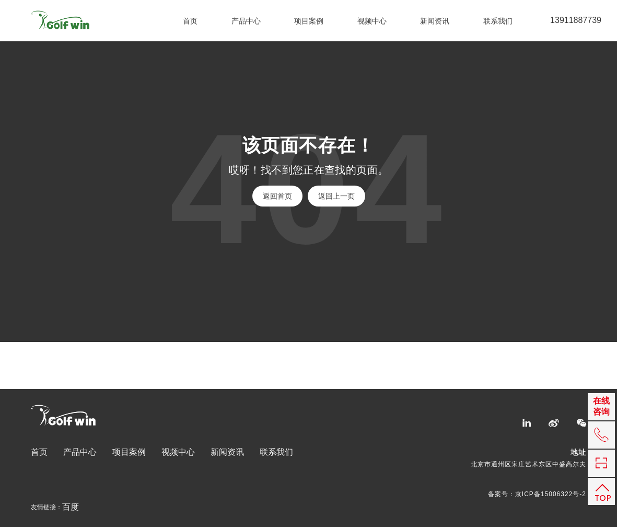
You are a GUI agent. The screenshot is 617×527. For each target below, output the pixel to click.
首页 (190, 21)
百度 (70, 507)
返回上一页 (336, 196)
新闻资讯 (434, 21)
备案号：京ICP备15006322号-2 (537, 494)
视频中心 (372, 21)
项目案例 (308, 21)
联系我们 (498, 21)
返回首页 (277, 196)
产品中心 (246, 21)
